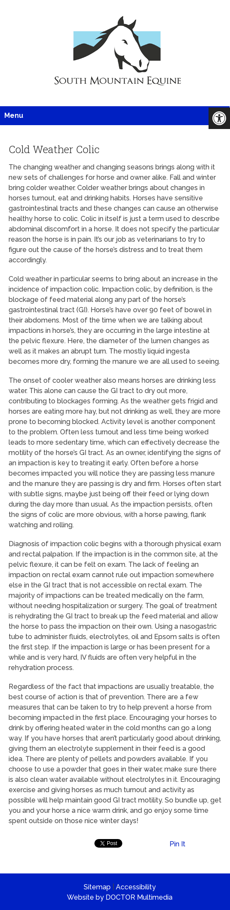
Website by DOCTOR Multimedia (119, 897)
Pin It (177, 844)
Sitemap (97, 887)
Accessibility (136, 887)
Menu (13, 115)
